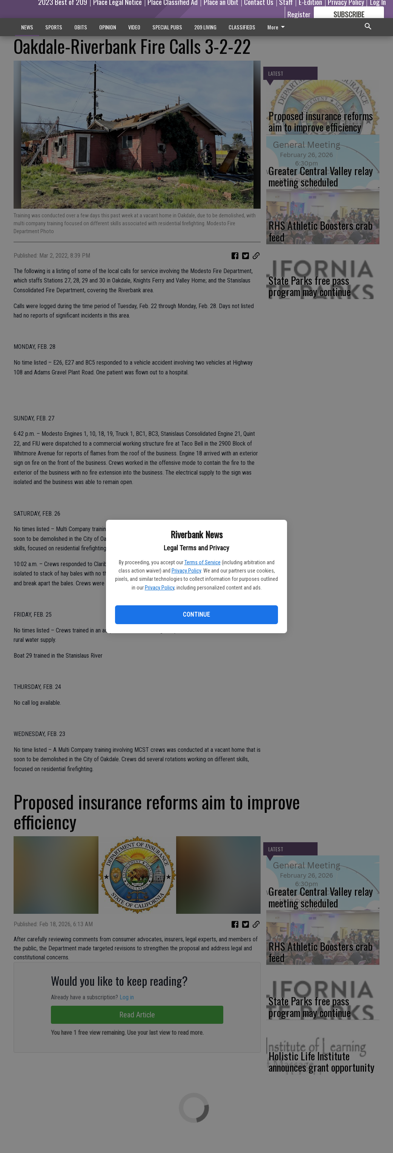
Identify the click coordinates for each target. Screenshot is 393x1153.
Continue (196, 614)
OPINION (107, 27)
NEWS (27, 27)
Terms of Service (202, 562)
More (277, 27)
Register (298, 14)
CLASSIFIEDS (242, 27)
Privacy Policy (186, 571)
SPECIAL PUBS (167, 27)
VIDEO (134, 27)
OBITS (80, 27)
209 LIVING (205, 27)
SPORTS (53, 27)
